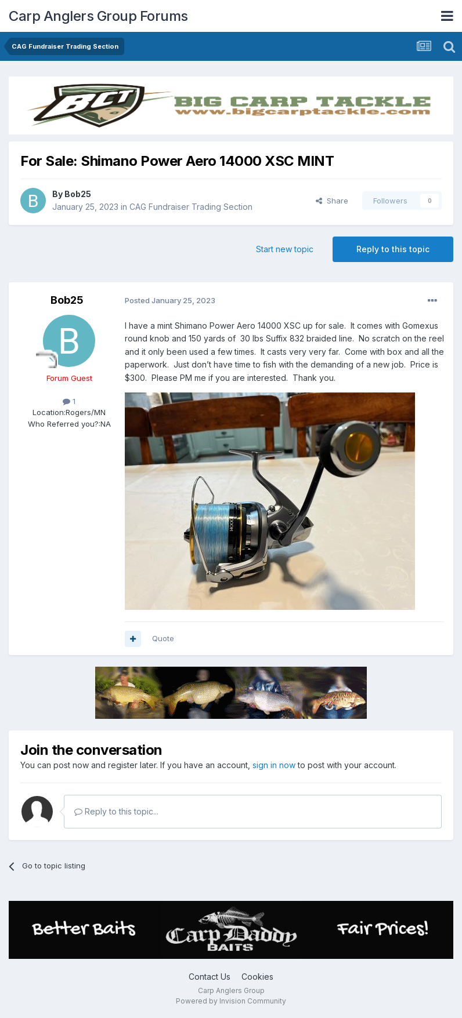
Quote (163, 638)
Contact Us (209, 976)
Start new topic (284, 249)
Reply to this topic (392, 249)
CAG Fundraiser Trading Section (190, 207)
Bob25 (77, 194)
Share (332, 200)
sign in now (273, 765)
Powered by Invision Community (231, 1001)
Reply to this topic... (116, 811)
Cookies (257, 976)
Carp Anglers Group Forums (98, 16)
